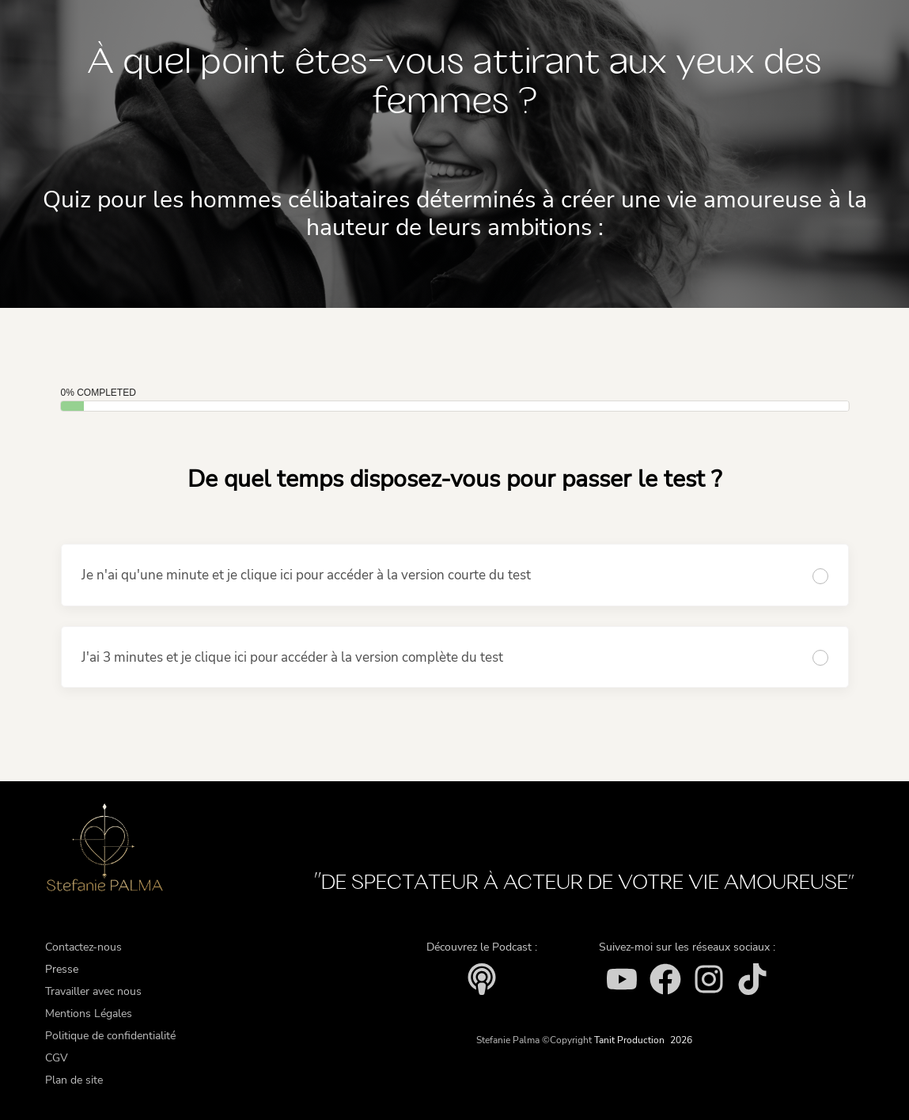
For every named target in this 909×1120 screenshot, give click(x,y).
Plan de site (74, 1080)
